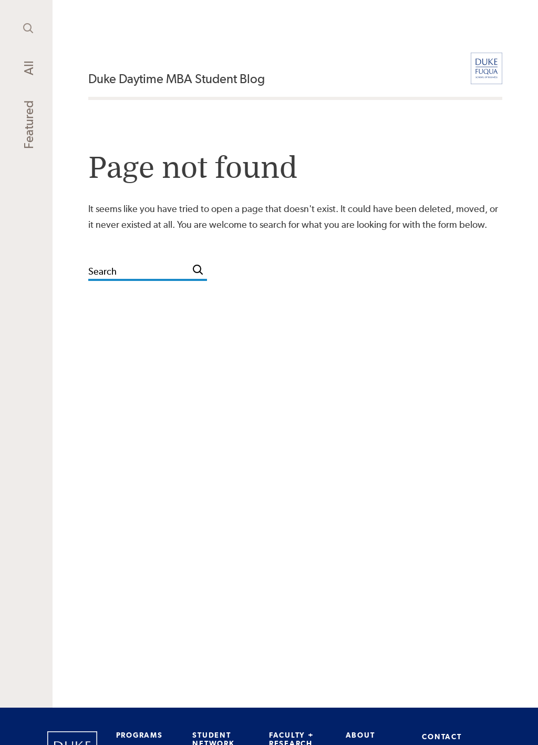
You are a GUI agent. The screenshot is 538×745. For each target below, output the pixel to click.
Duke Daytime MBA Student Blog (176, 78)
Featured (28, 124)
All (28, 68)
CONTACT (441, 736)
